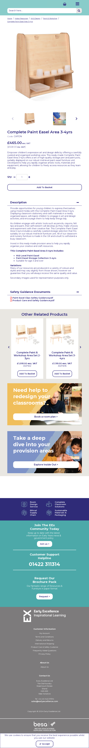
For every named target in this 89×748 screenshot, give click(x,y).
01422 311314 (44, 564)
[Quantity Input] (21, 177)
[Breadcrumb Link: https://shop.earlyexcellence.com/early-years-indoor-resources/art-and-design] (35, 18)
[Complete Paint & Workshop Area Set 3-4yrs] (62, 358)
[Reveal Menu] (77, 4)
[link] (42, 105)
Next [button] (76, 118)
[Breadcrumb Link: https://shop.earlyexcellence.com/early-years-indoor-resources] (21, 18)
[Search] (41, 10)
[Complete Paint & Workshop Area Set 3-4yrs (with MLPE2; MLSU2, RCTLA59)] (62, 334)
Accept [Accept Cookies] (44, 744)
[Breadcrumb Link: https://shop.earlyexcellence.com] (9, 18)
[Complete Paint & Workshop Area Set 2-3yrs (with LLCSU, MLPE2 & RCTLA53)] (27, 334)
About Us (45, 667)
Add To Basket (44, 187)
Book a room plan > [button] (46, 416)
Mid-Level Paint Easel (27, 255)
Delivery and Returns (44, 640)
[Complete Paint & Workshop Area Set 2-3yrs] (27, 358)
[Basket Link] (58, 4)
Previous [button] (12, 118)
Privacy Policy (45, 654)
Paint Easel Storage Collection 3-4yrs (36, 258)
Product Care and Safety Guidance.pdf (32, 300)
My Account (44, 633)
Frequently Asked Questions (44, 650)
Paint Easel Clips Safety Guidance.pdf (31, 298)
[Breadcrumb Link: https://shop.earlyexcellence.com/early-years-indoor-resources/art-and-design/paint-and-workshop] (50, 18)
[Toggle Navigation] (77, 4)
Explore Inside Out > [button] (46, 464)
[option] (44, 65)
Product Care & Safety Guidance (44, 647)
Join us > (44, 544)
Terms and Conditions (44, 637)
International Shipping (44, 644)
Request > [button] (44, 596)
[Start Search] (79, 10)
